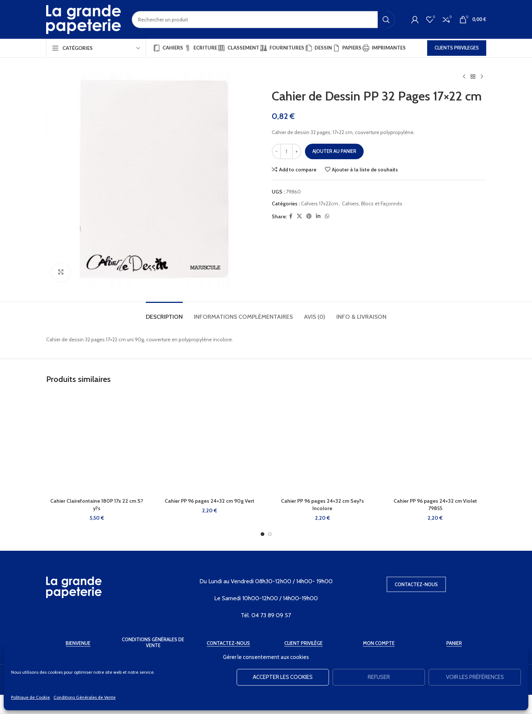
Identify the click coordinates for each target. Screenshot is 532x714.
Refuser (379, 677)
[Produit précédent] (464, 76)
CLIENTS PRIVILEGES (457, 48)
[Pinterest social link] (309, 216)
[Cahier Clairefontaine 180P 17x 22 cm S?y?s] (97, 443)
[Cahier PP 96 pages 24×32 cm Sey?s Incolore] (323, 443)
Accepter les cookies (283, 677)
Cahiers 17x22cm (319, 203)
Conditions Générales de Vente (85, 697)
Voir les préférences (475, 677)
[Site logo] (83, 19)
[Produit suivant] (481, 76)
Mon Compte (379, 643)
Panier (454, 643)
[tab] (164, 313)
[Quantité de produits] (286, 151)
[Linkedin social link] (318, 216)
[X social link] (299, 216)
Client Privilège (303, 643)
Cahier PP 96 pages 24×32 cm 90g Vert (209, 501)
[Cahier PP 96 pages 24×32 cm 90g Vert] (210, 443)
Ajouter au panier (334, 151)
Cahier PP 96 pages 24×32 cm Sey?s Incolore (322, 505)
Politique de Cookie (30, 697)
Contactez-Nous (228, 643)
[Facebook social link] (291, 216)
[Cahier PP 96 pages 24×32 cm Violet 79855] (435, 443)
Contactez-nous (416, 584)
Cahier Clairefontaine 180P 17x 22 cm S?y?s (96, 505)
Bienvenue (78, 643)
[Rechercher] (263, 19)
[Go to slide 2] (270, 534)
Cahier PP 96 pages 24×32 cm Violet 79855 (435, 505)
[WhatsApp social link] (327, 216)
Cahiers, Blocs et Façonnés (372, 203)
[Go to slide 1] (262, 534)
